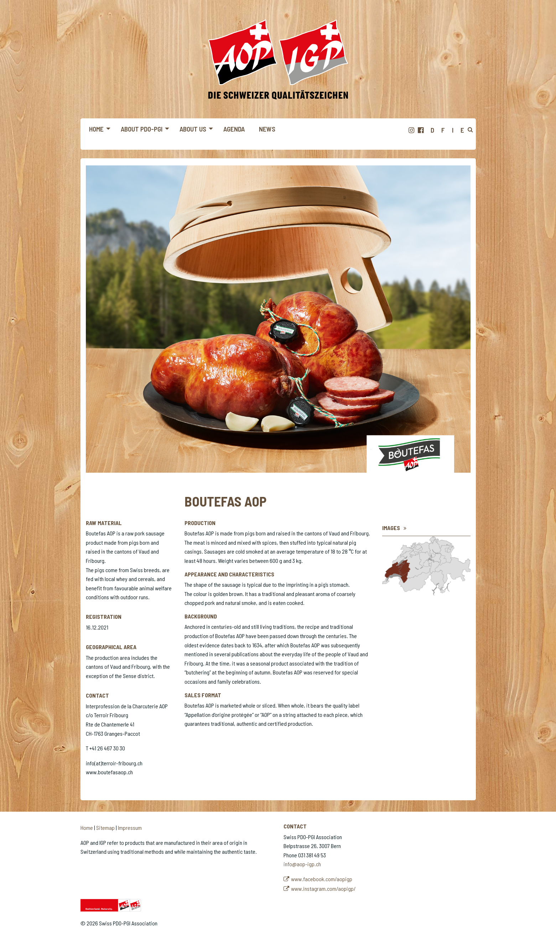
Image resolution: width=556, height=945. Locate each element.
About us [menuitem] (193, 129)
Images (391, 527)
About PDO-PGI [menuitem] (141, 129)
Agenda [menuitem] (234, 129)
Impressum (130, 827)
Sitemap (105, 827)
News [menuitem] (267, 129)
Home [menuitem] (96, 129)
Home (86, 827)
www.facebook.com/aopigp (321, 878)
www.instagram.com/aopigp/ (323, 888)
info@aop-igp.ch (302, 864)
